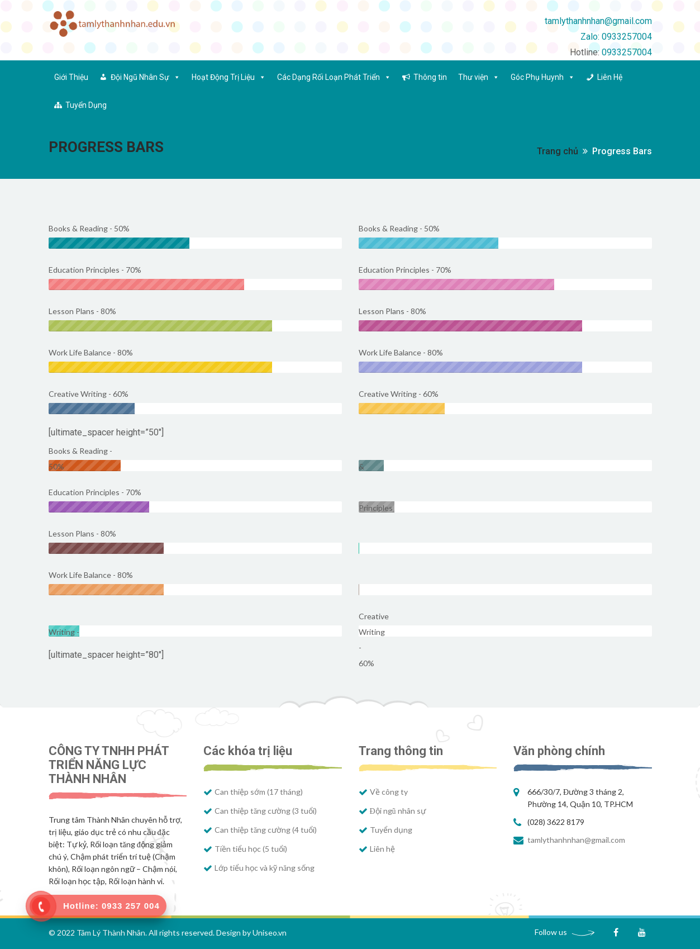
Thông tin (430, 77)
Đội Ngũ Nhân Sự (145, 77)
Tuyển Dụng (86, 105)
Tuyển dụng (391, 829)
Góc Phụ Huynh (543, 77)
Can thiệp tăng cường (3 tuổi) (266, 810)
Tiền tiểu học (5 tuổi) (251, 848)
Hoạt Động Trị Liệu (229, 77)
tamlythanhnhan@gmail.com (598, 21)
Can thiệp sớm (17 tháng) (259, 791)
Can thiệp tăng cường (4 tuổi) (266, 829)
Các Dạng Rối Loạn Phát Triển (334, 77)
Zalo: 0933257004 (616, 36)
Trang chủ (557, 151)
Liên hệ (382, 848)
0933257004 (627, 52)
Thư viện (478, 77)
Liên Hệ (609, 77)
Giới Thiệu (71, 77)
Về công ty (389, 791)
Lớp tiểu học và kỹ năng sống (265, 867)
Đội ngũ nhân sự (398, 810)
